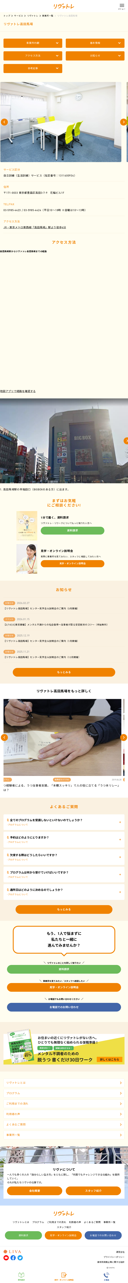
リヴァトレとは (64, 1083)
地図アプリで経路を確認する (18, 391)
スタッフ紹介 (93, 1191)
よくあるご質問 (64, 1124)
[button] (4, 122)
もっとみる (64, 672)
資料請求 (72, 530)
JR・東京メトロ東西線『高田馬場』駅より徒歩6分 (34, 227)
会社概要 (34, 1191)
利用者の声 (64, 1114)
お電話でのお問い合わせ (64, 1007)
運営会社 (120, 1252)
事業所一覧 (64, 1135)
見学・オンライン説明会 (72, 563)
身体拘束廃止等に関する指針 (111, 1262)
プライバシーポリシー (114, 1257)
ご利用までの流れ (64, 1103)
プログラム (64, 1093)
